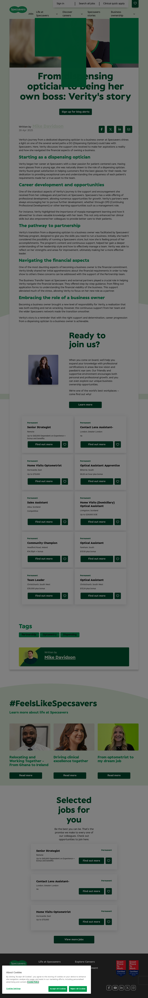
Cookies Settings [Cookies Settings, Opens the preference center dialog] (13, 989)
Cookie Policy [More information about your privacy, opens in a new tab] (33, 982)
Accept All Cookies (58, 989)
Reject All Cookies (77, 989)
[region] (46, 980)
